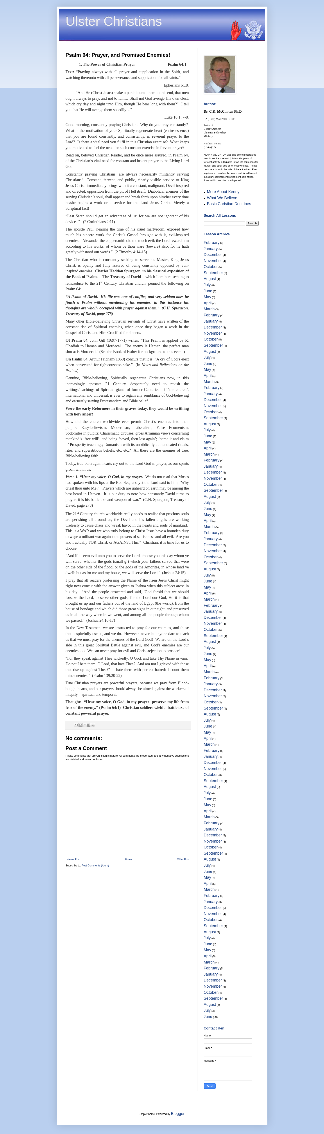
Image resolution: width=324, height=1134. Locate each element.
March (209, 309)
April (208, 303)
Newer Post (73, 859)
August (210, 279)
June (208, 291)
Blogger (177, 1113)
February (212, 242)
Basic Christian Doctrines (229, 204)
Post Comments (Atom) (95, 865)
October (211, 266)
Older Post (183, 859)
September (213, 273)
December (213, 254)
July (207, 285)
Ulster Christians (114, 21)
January (211, 249)
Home (128, 859)
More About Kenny (223, 192)
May (207, 297)
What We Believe (222, 198)
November (213, 261)
